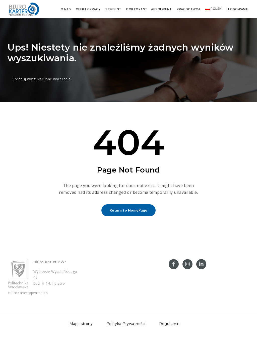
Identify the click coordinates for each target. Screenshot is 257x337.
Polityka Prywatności (126, 323)
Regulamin (169, 323)
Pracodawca (188, 9)
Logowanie (237, 9)
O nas (66, 9)
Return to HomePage (128, 210)
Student (113, 9)
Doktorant (137, 9)
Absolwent (161, 9)
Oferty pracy (88, 9)
